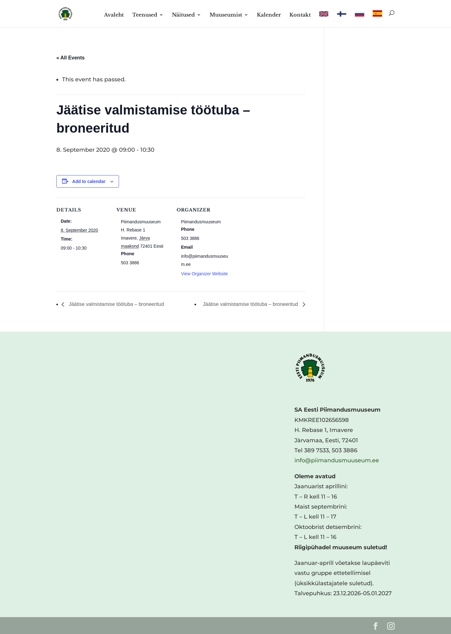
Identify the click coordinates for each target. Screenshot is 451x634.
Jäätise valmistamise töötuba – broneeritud (115, 304)
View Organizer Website (204, 273)
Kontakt (300, 15)
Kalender (269, 15)
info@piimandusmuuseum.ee (336, 460)
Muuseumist (226, 15)
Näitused (183, 15)
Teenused (144, 15)
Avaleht (114, 15)
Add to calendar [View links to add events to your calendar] (89, 181)
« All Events (70, 57)
